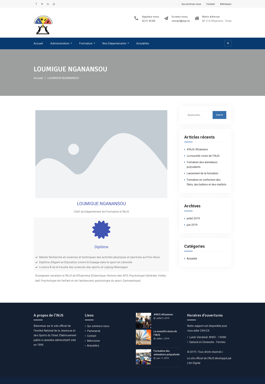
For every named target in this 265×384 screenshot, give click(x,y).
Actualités (142, 43)
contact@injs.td (181, 21)
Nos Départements (114, 43)
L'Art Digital (193, 363)
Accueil (38, 43)
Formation (85, 43)
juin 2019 (192, 224)
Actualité (192, 258)
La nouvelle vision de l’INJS (203, 155)
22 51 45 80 (148, 21)
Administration (59, 43)
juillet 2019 (193, 218)
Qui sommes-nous (191, 4)
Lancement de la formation (202, 173)
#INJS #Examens (197, 149)
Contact (210, 4)
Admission (225, 4)
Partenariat (93, 331)
